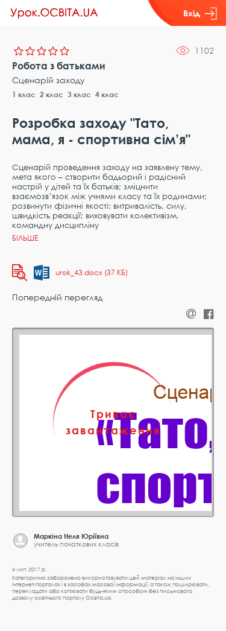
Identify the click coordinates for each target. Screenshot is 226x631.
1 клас (24, 94)
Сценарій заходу (48, 80)
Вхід (200, 13)
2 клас (51, 94)
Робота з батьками (58, 66)
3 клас (79, 94)
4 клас (107, 94)
